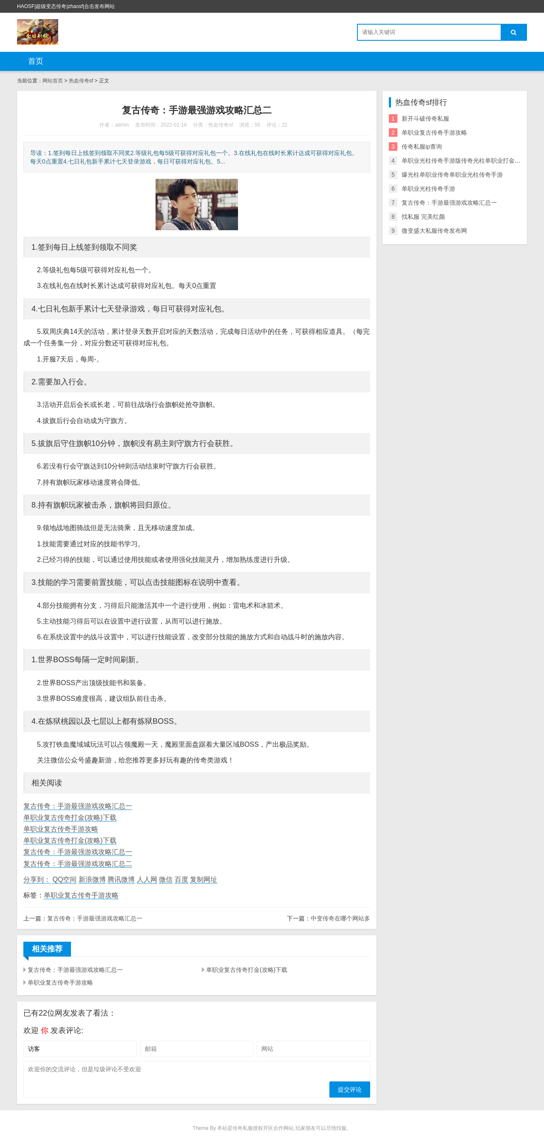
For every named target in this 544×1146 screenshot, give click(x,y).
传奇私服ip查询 (422, 146)
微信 (166, 879)
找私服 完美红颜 (423, 216)
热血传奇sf (81, 81)
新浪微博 (92, 879)
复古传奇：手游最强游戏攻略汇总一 (77, 806)
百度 (181, 879)
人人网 (147, 879)
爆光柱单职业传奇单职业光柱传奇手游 (452, 174)
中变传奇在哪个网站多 (340, 918)
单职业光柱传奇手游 (428, 188)
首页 (35, 61)
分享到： (37, 879)
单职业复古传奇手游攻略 (60, 829)
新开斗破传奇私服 (425, 118)
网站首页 (52, 81)
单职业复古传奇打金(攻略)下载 (69, 817)
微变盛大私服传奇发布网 (434, 230)
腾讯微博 (121, 879)
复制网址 (203, 879)
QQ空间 (64, 879)
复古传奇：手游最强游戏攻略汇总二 (77, 863)
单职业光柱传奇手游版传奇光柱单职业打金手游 (464, 160)
